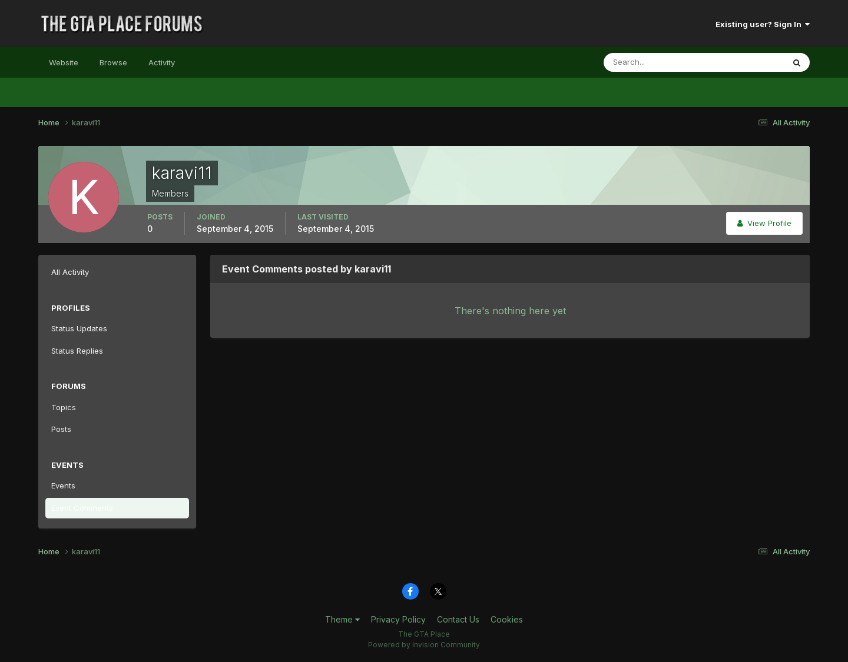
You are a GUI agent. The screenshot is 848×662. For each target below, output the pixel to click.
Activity (161, 62)
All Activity (70, 272)
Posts (61, 429)
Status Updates (79, 328)
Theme (342, 619)
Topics (63, 407)
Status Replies (77, 350)
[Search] (655, 62)
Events (63, 485)
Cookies (507, 619)
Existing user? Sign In (763, 24)
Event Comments (82, 508)
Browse (113, 62)
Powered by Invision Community (424, 644)
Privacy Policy (398, 619)
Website (63, 62)
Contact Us (458, 619)
